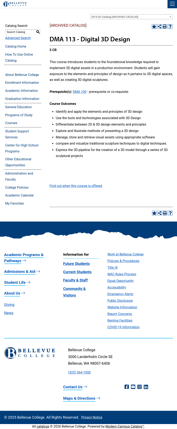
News (8, 313)
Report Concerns (119, 314)
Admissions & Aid (19, 271)
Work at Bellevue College (125, 254)
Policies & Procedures (123, 261)
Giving (9, 304)
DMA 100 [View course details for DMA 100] (79, 92)
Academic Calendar (19, 195)
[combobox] (131, 16)
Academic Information (21, 91)
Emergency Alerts (120, 294)
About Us (12, 293)
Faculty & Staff (75, 280)
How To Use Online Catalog (19, 57)
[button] (172, 4)
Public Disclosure (120, 301)
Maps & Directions (79, 398)
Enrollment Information (22, 83)
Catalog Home (15, 46)
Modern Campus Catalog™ (125, 426)
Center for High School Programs (21, 148)
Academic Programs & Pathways (24, 257)
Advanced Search (18, 38)
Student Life (15, 282)
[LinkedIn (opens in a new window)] (146, 387)
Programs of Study (18, 115)
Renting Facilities (119, 320)
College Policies (17, 187)
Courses (11, 123)
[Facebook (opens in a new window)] (127, 387)
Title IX (112, 268)
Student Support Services (17, 134)
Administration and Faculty (19, 176)
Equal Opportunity (120, 281)
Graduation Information (22, 99)
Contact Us (73, 387)
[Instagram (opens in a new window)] (139, 387)
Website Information (122, 307)
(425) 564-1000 (79, 372)
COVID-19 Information (123, 327)
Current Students (77, 272)
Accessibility (116, 287)
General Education (18, 107)
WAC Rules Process (121, 274)
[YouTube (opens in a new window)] (133, 387)
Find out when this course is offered (76, 186)
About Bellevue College (22, 75)
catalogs (43, 426)
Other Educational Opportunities (18, 162)
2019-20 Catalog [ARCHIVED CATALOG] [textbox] (114, 16)
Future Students (76, 263)
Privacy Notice (91, 417)
